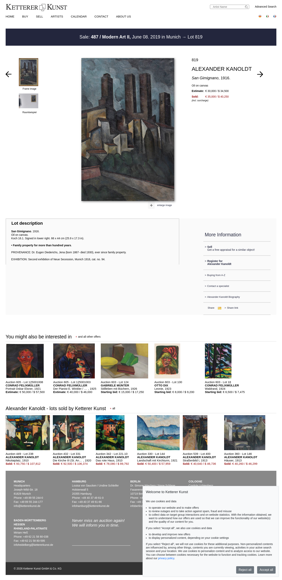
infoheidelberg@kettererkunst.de (33, 544)
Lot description (27, 223)
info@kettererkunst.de (27, 506)
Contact (101, 16)
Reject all (245, 569)
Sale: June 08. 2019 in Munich (130, 36)
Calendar (79, 16)
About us (123, 16)
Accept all (266, 569)
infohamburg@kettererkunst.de (90, 506)
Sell (39, 16)
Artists (57, 16)
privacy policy (166, 558)
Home (10, 16)
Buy (25, 16)
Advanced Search (265, 6)
